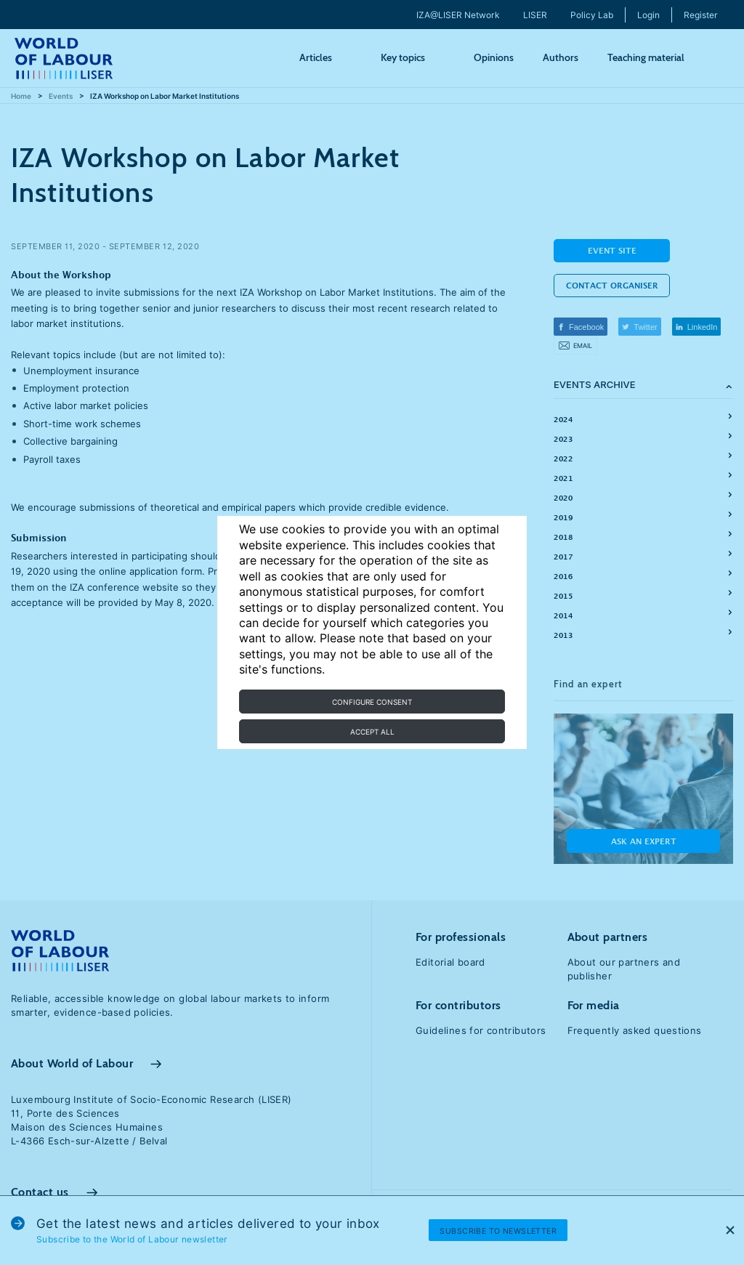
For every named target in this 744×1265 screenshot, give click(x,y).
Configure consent (372, 702)
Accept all (372, 731)
